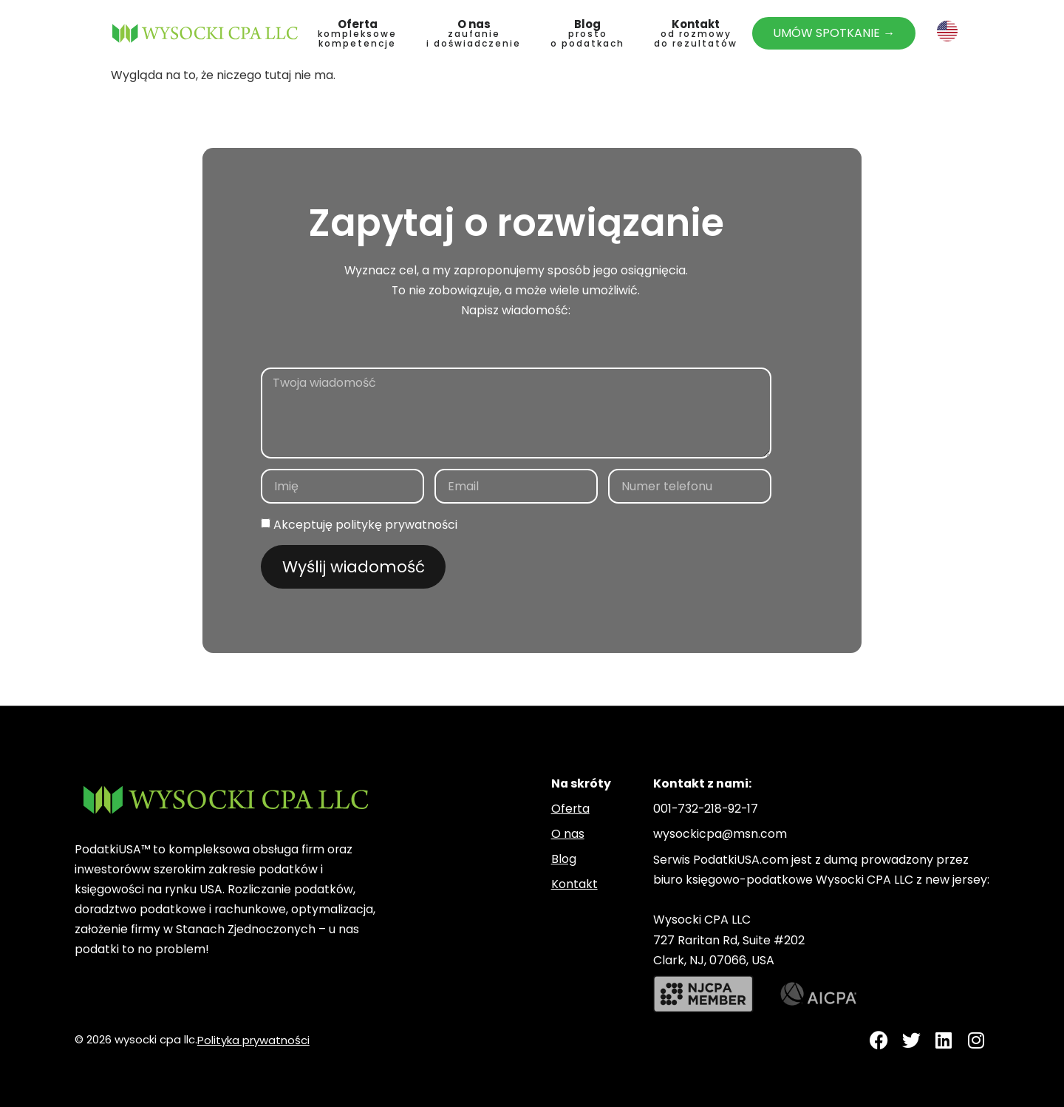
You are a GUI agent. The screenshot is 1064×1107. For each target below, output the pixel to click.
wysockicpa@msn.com (720, 833)
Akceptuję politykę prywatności (365, 524)
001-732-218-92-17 (705, 808)
